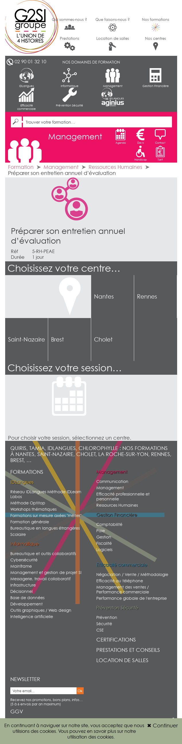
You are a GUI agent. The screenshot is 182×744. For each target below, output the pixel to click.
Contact (160, 136)
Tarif (160, 153)
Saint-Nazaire (26, 339)
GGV (16, 712)
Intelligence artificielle (31, 616)
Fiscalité (104, 543)
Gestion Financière (155, 78)
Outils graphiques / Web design (40, 610)
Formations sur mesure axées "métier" (45, 515)
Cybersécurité (24, 559)
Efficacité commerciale (26, 99)
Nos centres (155, 43)
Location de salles (112, 43)
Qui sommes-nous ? (69, 24)
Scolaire (18, 534)
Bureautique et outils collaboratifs (43, 553)
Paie (100, 530)
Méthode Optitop (27, 502)
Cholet (103, 339)
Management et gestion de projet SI (45, 572)
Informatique (70, 78)
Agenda (120, 136)
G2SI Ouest (26, 28)
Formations (26, 472)
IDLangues (26, 78)
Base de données (27, 597)
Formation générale (29, 521)
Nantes (104, 296)
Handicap (140, 153)
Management (112, 78)
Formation (21, 167)
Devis (140, 136)
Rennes (147, 296)
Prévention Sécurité (69, 97)
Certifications (116, 640)
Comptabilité (109, 524)
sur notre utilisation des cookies (101, 734)
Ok (80, 691)
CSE (100, 629)
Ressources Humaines (115, 167)
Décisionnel (21, 591)
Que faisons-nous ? (112, 24)
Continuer (162, 726)
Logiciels (104, 549)
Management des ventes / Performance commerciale (122, 589)
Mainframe (21, 566)
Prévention (106, 617)
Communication (112, 481)
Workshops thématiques (33, 509)
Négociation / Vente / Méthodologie (132, 574)
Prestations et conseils (128, 650)
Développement (26, 603)
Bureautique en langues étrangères (45, 528)
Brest (57, 339)
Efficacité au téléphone (119, 580)
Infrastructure (23, 585)
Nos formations (155, 24)
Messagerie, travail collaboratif (40, 578)
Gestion (103, 536)
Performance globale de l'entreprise (131, 598)
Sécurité (104, 623)
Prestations (69, 43)
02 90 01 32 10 (30, 61)
